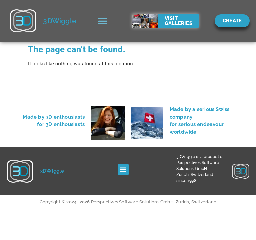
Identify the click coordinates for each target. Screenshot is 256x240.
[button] (102, 20)
